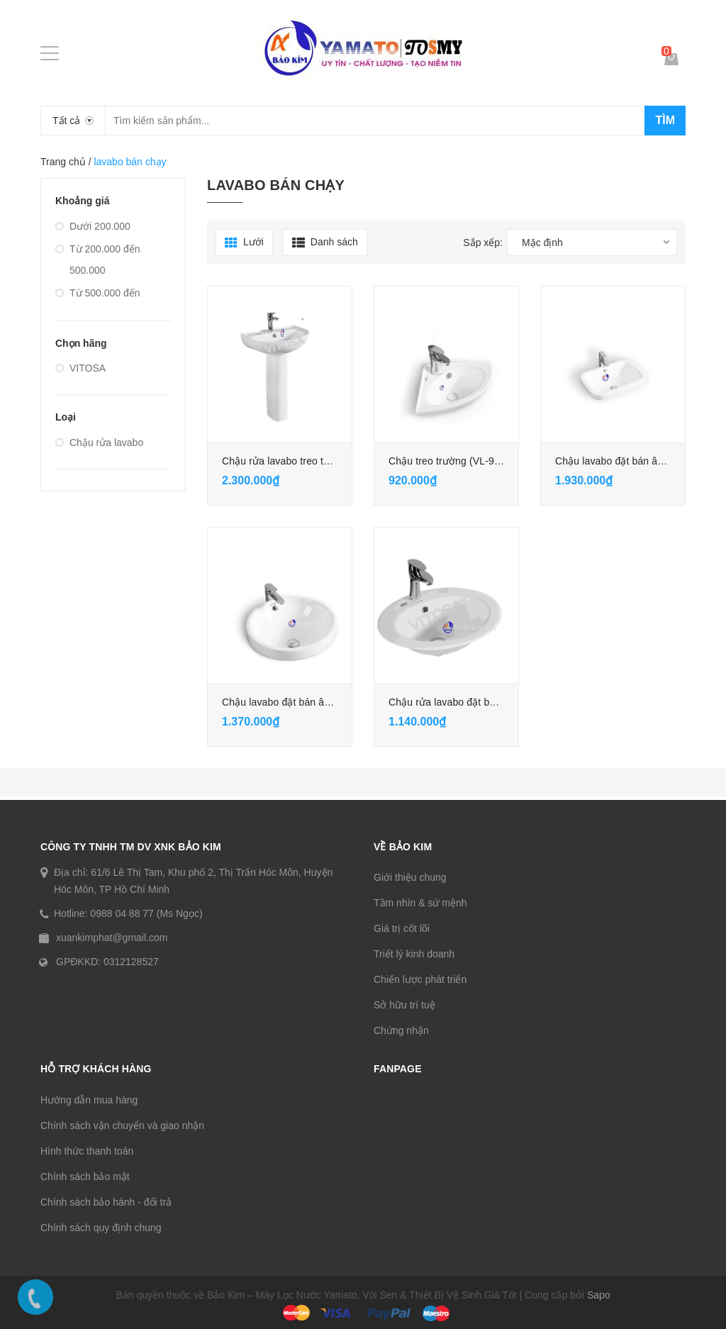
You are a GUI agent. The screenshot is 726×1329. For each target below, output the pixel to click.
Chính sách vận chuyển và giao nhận (122, 1125)
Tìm (665, 120)
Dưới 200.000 (92, 226)
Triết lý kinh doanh (414, 954)
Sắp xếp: (483, 242)
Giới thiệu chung (410, 877)
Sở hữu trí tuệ (404, 1005)
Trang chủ (63, 161)
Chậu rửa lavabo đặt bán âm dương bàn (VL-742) (500, 702)
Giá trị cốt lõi (402, 928)
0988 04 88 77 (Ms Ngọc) (146, 913)
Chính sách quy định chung (101, 1227)
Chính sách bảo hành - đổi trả (106, 1202)
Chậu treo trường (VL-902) (449, 461)
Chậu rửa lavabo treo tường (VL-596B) (309, 461)
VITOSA (80, 368)
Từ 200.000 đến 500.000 (97, 259)
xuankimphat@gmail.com (111, 937)
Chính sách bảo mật (85, 1176)
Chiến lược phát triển (420, 979)
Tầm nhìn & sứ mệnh (420, 902)
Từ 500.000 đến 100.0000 (97, 303)
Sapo (598, 1295)
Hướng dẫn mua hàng (89, 1100)
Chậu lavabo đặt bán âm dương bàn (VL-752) (325, 702)
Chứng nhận (401, 1030)
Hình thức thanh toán (86, 1151)
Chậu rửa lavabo (99, 442)
